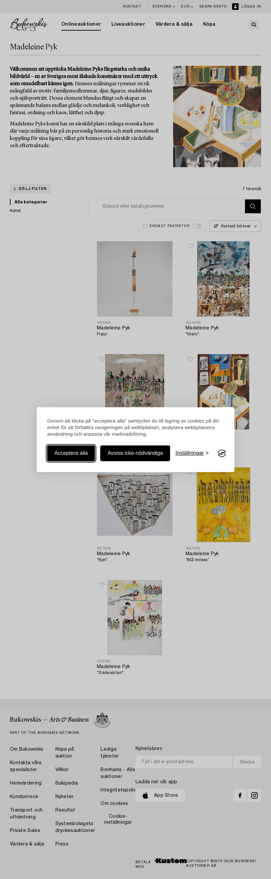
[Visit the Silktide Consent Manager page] (222, 453)
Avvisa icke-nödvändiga (135, 453)
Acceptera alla (71, 453)
